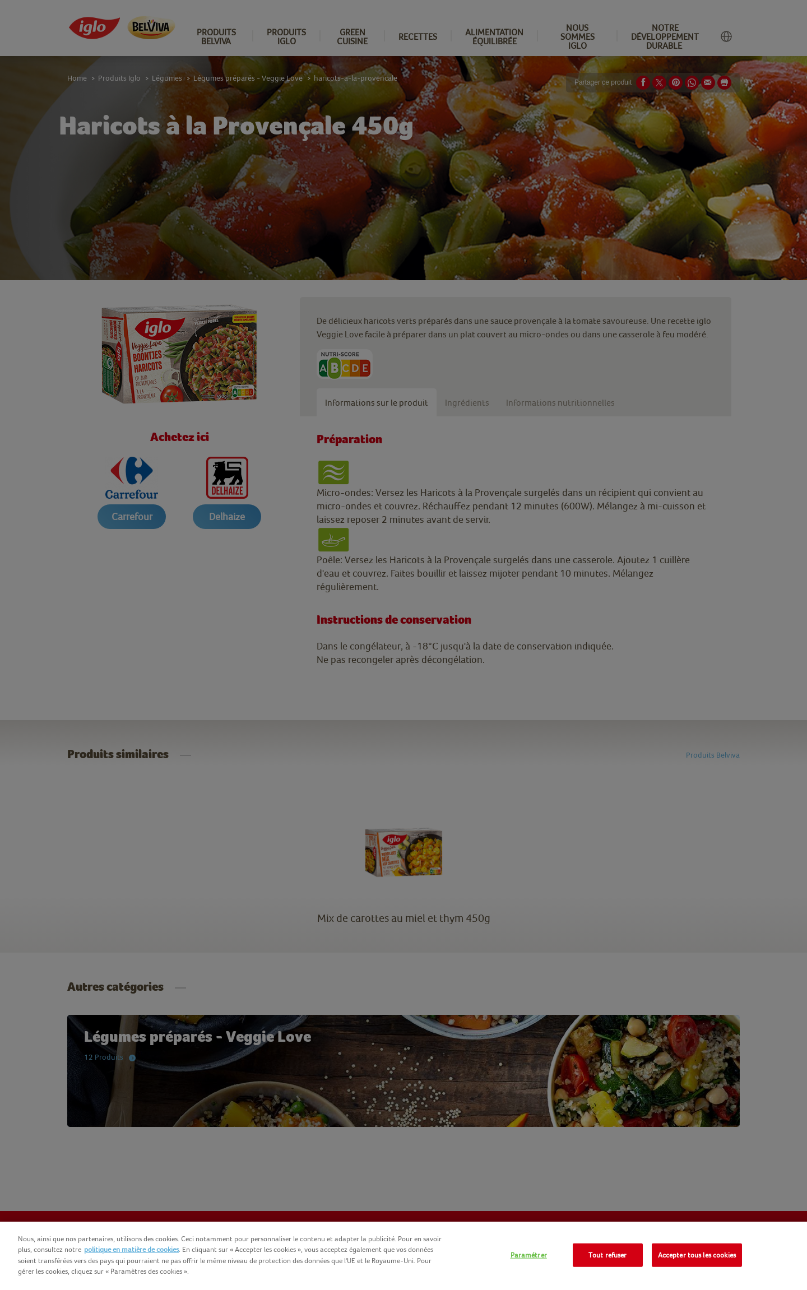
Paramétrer (529, 1255)
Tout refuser (607, 1255)
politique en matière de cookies (131, 1249)
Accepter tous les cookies (697, 1255)
